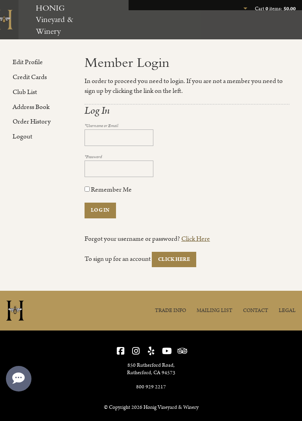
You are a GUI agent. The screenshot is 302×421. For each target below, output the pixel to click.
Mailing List (214, 310)
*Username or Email (101, 126)
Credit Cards (30, 77)
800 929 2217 (151, 387)
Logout (22, 136)
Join (252, 27)
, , (151, 369)
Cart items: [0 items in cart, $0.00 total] (275, 9)
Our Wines (221, 27)
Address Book (31, 107)
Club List (25, 92)
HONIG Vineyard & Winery (54, 19)
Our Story (283, 27)
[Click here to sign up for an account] (174, 260)
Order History (32, 121)
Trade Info (170, 310)
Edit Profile (28, 62)
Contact (255, 310)
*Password (93, 157)
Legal (287, 310)
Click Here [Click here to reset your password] (195, 239)
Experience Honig (174, 27)
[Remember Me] (87, 189)
